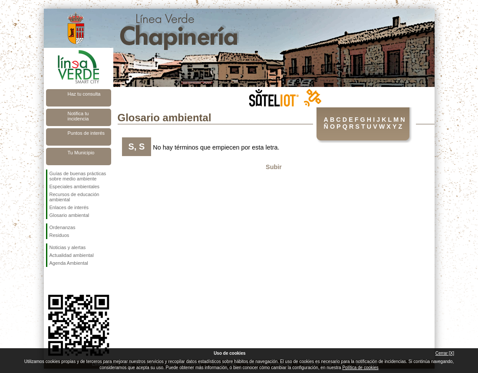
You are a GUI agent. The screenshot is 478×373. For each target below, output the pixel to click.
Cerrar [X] (444, 353)
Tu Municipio (81, 152)
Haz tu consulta (84, 94)
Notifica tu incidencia (78, 116)
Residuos (59, 235)
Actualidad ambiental (71, 255)
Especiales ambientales (74, 186)
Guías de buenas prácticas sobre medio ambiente (77, 176)
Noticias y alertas (67, 247)
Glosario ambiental (69, 215)
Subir (274, 166)
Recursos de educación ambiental (74, 197)
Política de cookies (360, 367)
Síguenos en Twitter (65, 281)
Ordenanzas (62, 227)
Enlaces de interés (69, 207)
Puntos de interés (86, 133)
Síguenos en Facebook (51, 281)
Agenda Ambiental (68, 263)
